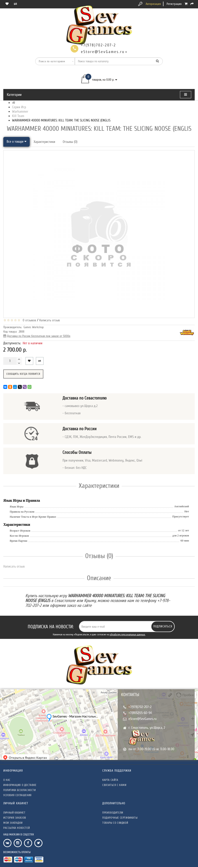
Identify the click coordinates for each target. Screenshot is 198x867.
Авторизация (153, 4)
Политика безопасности (19, 790)
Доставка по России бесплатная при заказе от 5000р (38, 336)
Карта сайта (110, 780)
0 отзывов (28, 320)
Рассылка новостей (16, 827)
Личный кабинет (14, 812)
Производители (112, 812)
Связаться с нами (114, 785)
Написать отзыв (49, 320)
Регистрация (174, 4)
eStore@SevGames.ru (142, 719)
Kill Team (18, 116)
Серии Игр (19, 107)
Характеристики (44, 142)
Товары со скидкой (115, 822)
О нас (7, 780)
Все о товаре (16, 142)
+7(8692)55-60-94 (140, 713)
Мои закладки (12, 822)
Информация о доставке (20, 785)
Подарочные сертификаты (120, 817)
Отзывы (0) (70, 142)
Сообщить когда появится (23, 373)
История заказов (14, 817)
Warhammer (20, 112)
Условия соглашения (17, 795)
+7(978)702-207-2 (139, 707)
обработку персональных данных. (127, 634)
